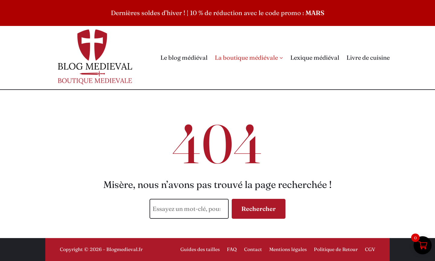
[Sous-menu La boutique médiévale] (281, 57)
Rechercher (258, 208)
